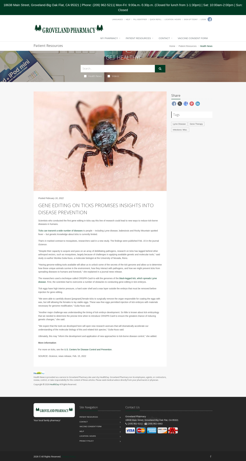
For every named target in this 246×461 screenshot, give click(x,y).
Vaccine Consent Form (193, 38)
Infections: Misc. (180, 130)
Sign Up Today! (191, 19)
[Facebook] (210, 19)
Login (203, 19)
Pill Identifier (140, 19)
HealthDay (54, 384)
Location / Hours (173, 19)
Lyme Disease (179, 124)
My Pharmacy (109, 38)
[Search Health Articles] (118, 68)
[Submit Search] (160, 68)
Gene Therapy (196, 124)
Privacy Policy (87, 441)
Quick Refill (156, 19)
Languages (117, 19)
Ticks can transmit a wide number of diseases (60, 230)
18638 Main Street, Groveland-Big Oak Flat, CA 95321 (41, 5)
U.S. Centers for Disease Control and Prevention (88, 349)
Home (172, 46)
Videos (113, 76)
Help (128, 19)
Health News (93, 76)
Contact (164, 38)
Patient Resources (138, 38)
